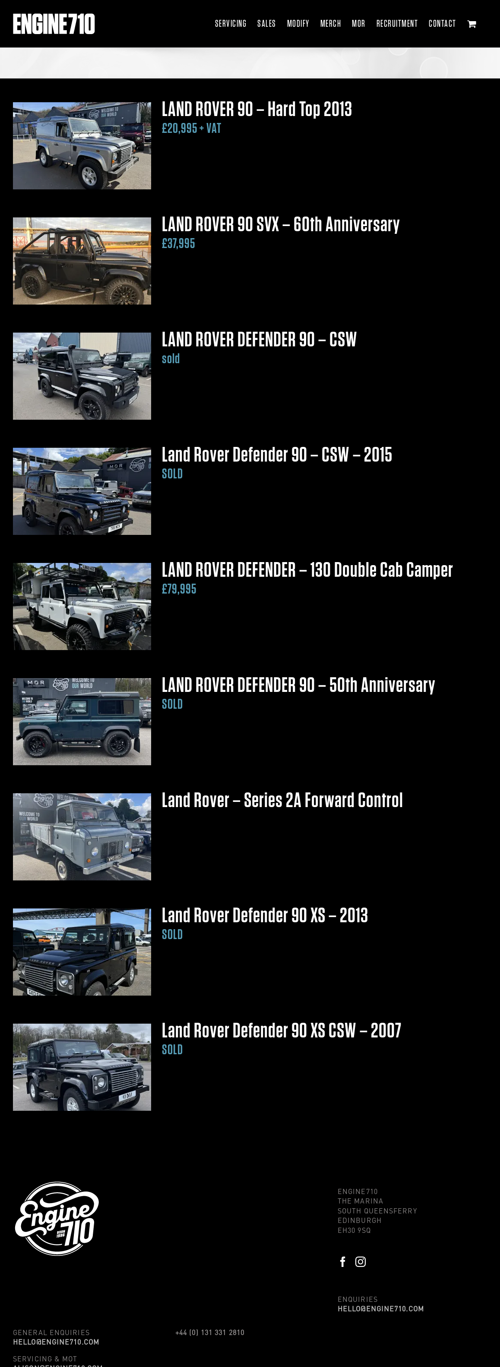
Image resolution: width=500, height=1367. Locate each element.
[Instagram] (360, 1262)
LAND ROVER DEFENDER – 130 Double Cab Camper (307, 578)
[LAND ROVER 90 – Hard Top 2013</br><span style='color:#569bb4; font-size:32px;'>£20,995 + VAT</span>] (82, 145)
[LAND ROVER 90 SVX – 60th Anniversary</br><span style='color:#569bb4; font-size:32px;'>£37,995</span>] (82, 261)
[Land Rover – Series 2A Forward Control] (82, 836)
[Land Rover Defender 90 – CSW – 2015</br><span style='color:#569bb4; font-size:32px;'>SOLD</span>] (82, 491)
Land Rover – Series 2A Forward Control (282, 801)
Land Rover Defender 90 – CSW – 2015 (277, 463)
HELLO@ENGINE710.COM (381, 1308)
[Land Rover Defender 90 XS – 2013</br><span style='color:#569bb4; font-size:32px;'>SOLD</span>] (82, 952)
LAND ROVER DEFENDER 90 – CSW (260, 348)
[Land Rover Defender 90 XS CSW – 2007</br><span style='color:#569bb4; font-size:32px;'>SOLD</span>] (82, 1067)
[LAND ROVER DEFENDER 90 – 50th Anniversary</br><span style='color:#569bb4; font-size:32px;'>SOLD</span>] (82, 721)
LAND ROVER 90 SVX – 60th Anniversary (281, 233)
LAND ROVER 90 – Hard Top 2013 (257, 117)
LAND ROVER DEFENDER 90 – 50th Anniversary (299, 693)
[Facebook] (343, 1262)
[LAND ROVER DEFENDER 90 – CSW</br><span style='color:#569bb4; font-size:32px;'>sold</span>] (82, 376)
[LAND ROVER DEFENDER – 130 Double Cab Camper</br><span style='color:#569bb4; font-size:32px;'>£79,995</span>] (82, 606)
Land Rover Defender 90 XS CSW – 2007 (282, 1039)
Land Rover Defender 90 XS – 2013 (265, 924)
